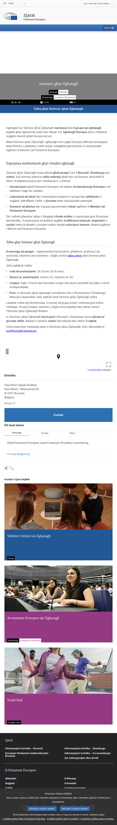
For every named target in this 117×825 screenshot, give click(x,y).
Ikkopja (8, 403)
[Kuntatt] (58, 415)
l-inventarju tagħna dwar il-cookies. (97, 822)
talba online (75, 255)
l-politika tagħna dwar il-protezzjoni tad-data (24, 822)
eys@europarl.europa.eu (21, 330)
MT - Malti (8, 3)
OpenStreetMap (95, 370)
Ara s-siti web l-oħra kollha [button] (96, 3)
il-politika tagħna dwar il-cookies (62, 822)
